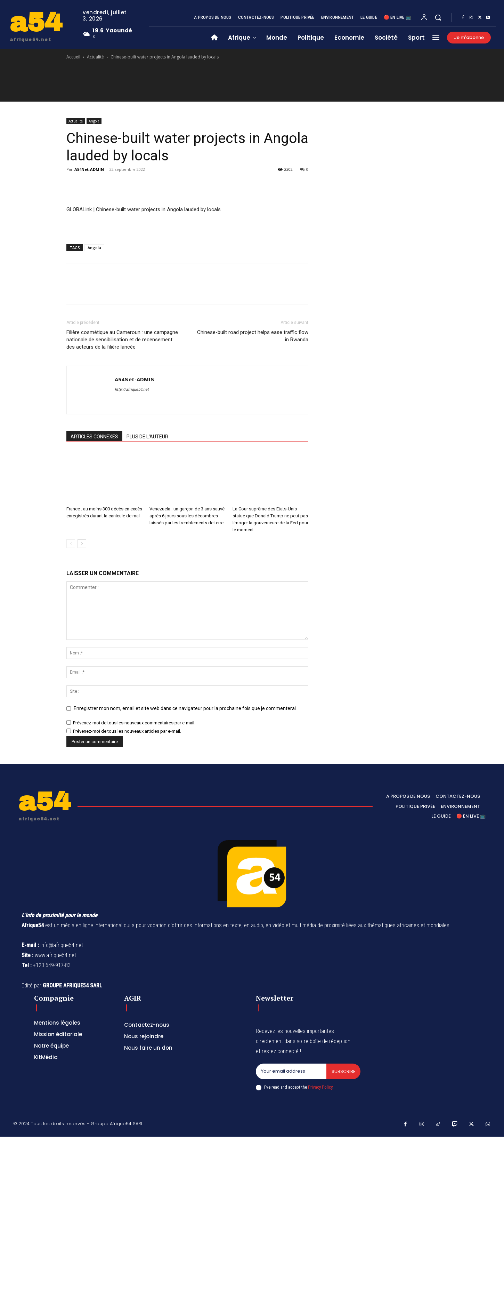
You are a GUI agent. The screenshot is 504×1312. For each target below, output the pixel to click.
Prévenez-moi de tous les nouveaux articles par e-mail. (127, 731)
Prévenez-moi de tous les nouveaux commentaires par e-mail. (134, 722)
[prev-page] (70, 543)
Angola (94, 121)
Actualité (95, 57)
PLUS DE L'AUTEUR (147, 436)
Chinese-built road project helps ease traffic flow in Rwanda (252, 336)
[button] (438, 17)
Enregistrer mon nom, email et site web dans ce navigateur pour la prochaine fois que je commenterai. (185, 708)
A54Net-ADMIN (89, 169)
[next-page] (82, 543)
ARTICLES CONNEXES (94, 436)
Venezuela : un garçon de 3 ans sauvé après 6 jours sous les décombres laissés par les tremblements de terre (187, 515)
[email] (291, 1072)
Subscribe (343, 1071)
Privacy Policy (320, 1087)
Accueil (73, 57)
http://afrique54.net (132, 389)
